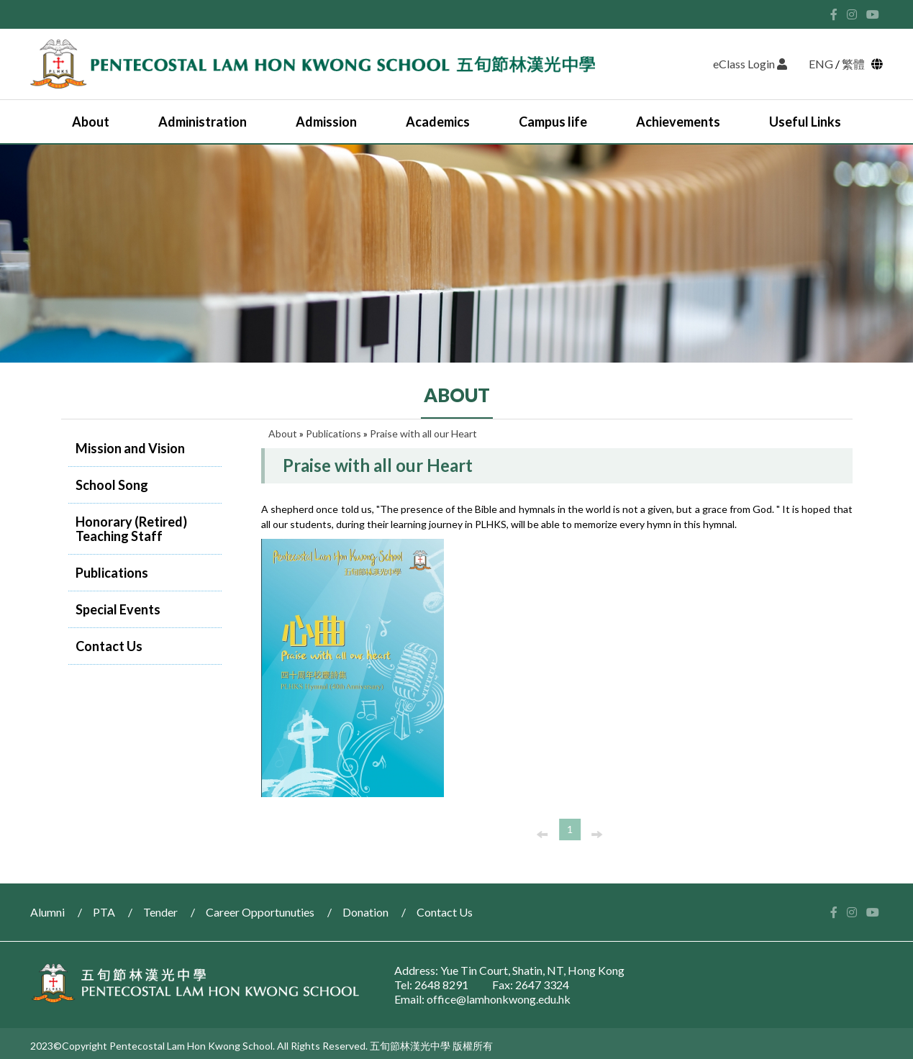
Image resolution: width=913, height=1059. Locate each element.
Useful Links (805, 121)
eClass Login (750, 64)
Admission (326, 121)
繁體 (855, 64)
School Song (112, 485)
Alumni (47, 912)
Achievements (678, 121)
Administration (202, 121)
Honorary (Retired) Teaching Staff (131, 528)
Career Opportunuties (260, 912)
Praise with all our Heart (423, 433)
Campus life (553, 121)
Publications (112, 572)
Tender (160, 912)
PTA (104, 912)
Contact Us (109, 646)
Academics (438, 121)
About (90, 121)
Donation (365, 912)
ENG (821, 64)
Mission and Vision (130, 448)
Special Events (118, 609)
